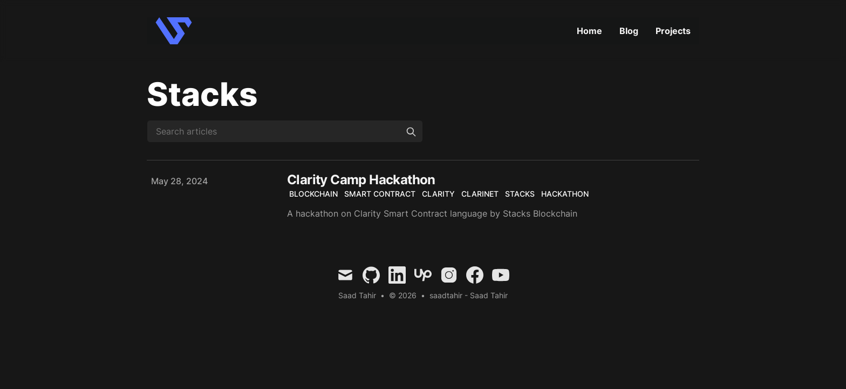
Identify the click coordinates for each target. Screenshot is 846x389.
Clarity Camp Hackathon (361, 179)
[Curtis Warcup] (177, 30)
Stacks (520, 193)
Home (589, 30)
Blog (628, 30)
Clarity (438, 193)
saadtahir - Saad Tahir (468, 295)
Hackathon (565, 193)
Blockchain (313, 193)
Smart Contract (379, 193)
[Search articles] (285, 131)
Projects (673, 30)
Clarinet (480, 193)
